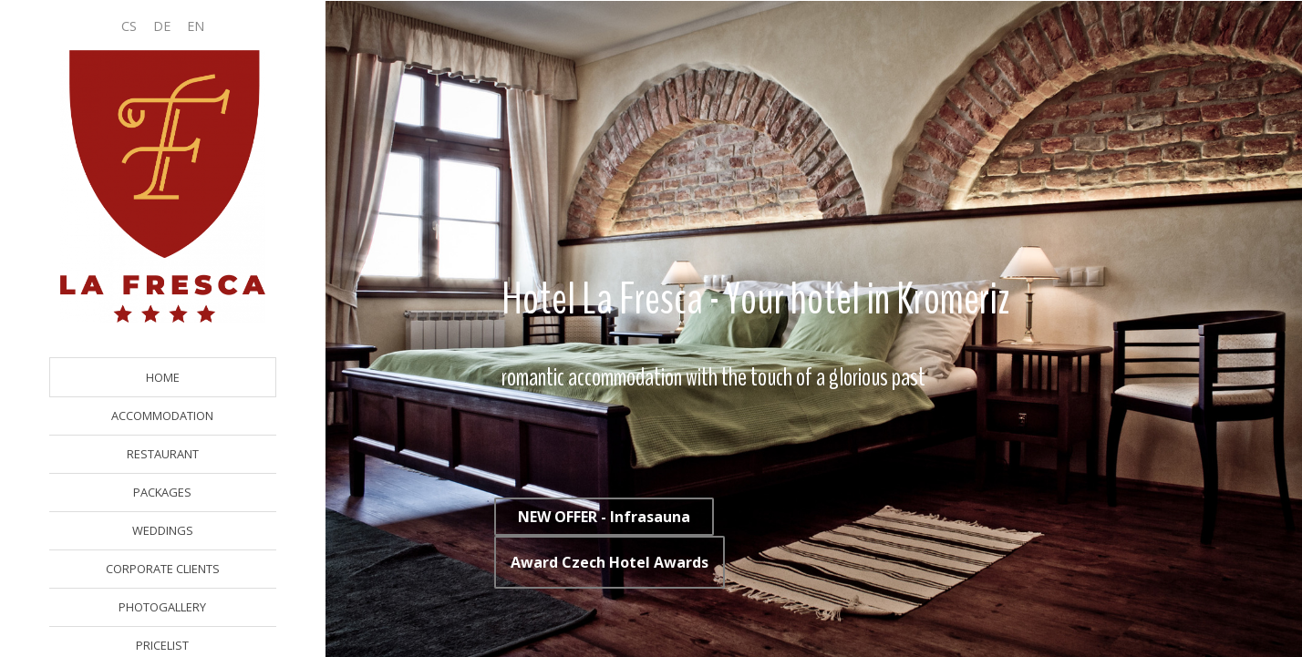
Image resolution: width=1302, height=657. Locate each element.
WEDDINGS (162, 530)
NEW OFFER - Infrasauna (604, 517)
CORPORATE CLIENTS (163, 568)
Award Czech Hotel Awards (609, 562)
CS (129, 26)
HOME (163, 377)
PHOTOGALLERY (162, 607)
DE (161, 26)
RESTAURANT (163, 454)
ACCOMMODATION (162, 415)
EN (195, 26)
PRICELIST (162, 645)
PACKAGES (162, 492)
